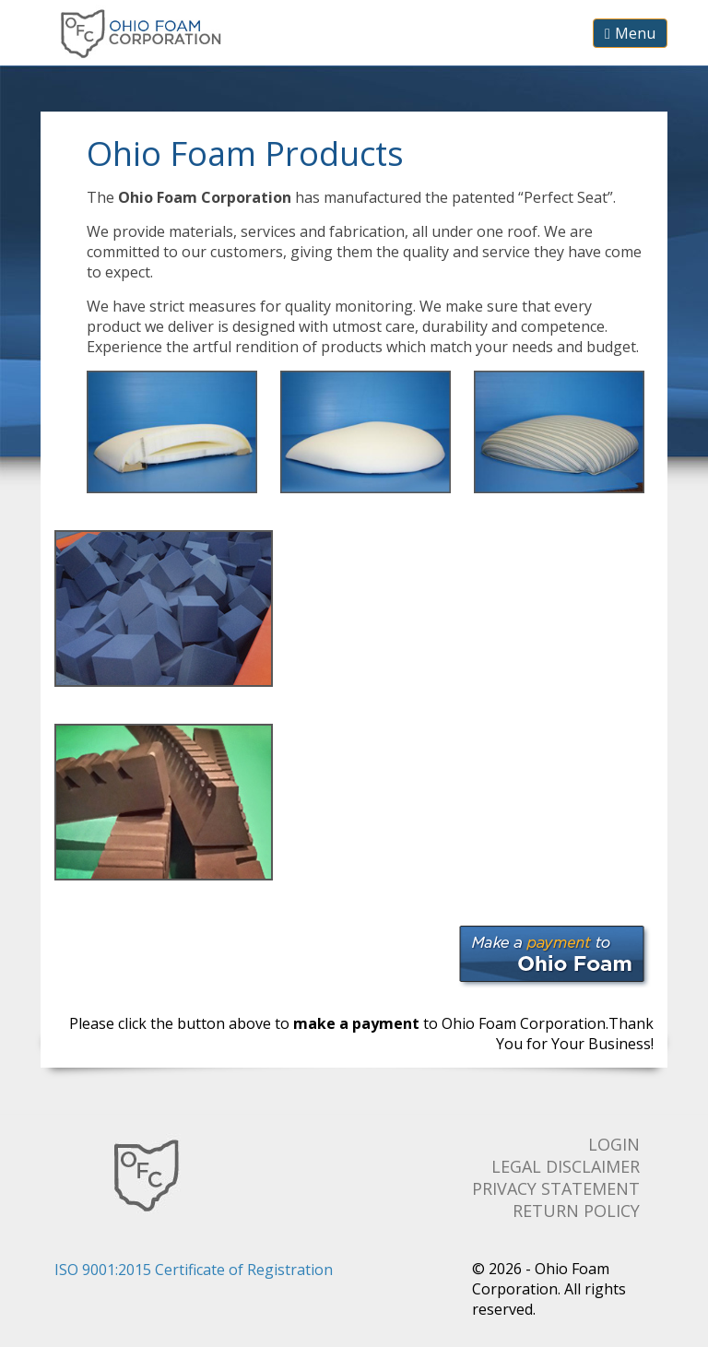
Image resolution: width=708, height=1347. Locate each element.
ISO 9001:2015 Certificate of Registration (193, 1269)
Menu (630, 33)
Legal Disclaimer (565, 1166)
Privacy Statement (556, 1188)
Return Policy (576, 1210)
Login (614, 1144)
